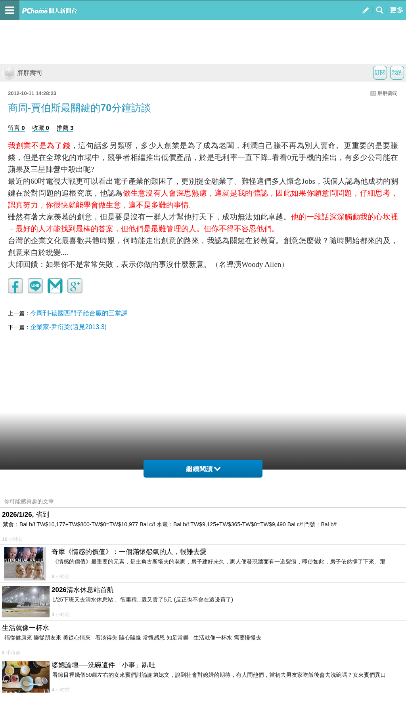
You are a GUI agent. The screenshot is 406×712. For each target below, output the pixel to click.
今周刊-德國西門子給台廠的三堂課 (78, 313)
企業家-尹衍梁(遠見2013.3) (68, 327)
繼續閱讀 (203, 469)
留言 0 (16, 127)
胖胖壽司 (22, 73)
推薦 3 (65, 127)
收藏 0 (40, 127)
